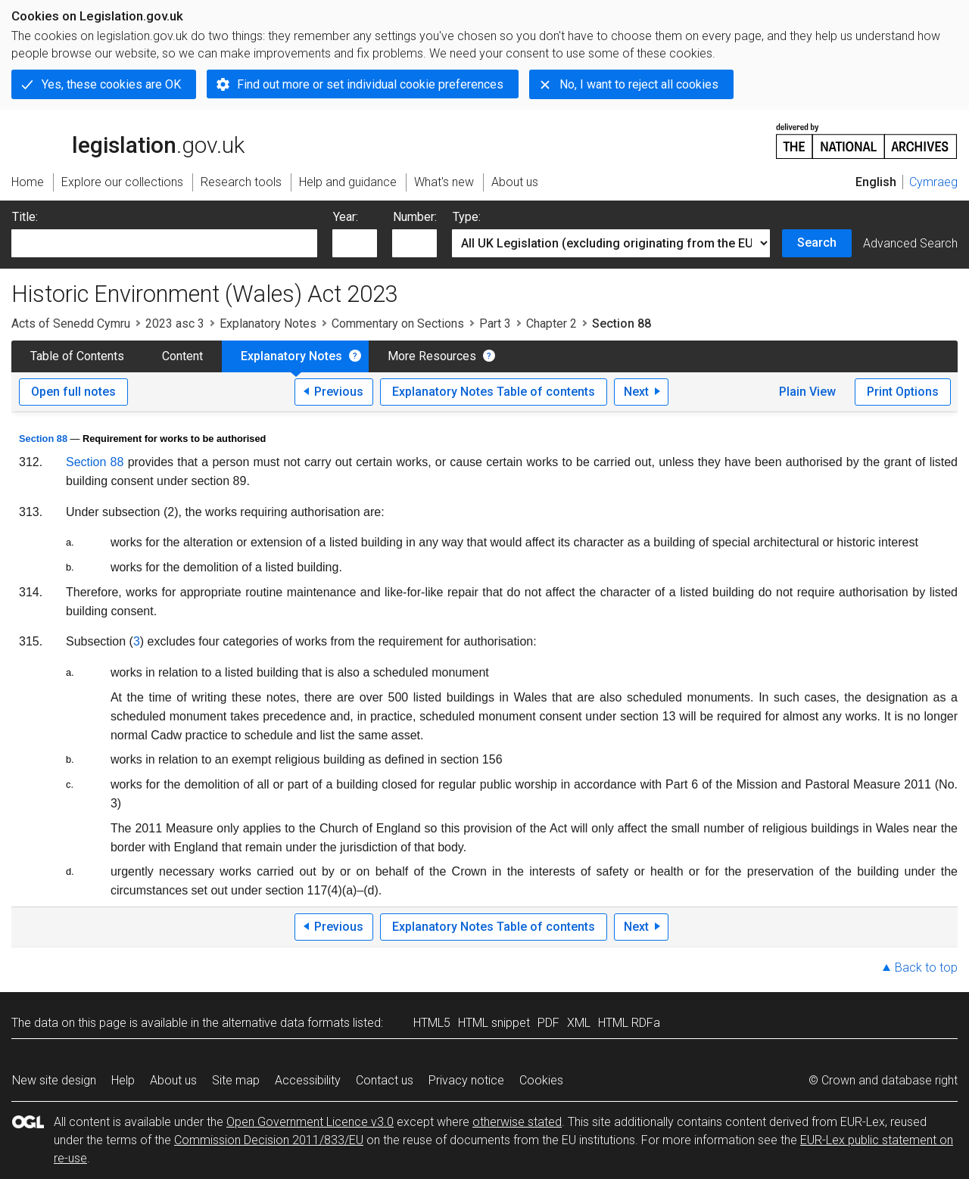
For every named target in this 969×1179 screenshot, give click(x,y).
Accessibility (308, 1080)
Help (123, 1080)
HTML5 (431, 1023)
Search (817, 242)
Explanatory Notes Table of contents (493, 391)
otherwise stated (517, 1122)
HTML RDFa (629, 1023)
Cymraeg (933, 182)
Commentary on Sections (398, 323)
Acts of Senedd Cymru (70, 323)
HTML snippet (494, 1023)
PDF (548, 1023)
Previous (338, 391)
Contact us (384, 1080)
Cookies (541, 1080)
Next (636, 391)
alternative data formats (286, 1023)
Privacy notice (466, 1080)
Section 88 (43, 438)
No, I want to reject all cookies (638, 84)
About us (173, 1080)
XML (578, 1023)
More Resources (432, 356)
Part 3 (495, 323)
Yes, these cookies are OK (111, 84)
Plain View (807, 391)
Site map (236, 1080)
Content (182, 356)
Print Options (903, 391)
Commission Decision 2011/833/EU (268, 1140)
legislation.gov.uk (128, 140)
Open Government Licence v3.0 (310, 1122)
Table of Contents (77, 356)
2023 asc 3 (174, 323)
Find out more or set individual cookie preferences (370, 84)
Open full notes (73, 391)
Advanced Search (910, 243)
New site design (54, 1080)
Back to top (926, 967)
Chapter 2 (551, 323)
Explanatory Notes (268, 323)
